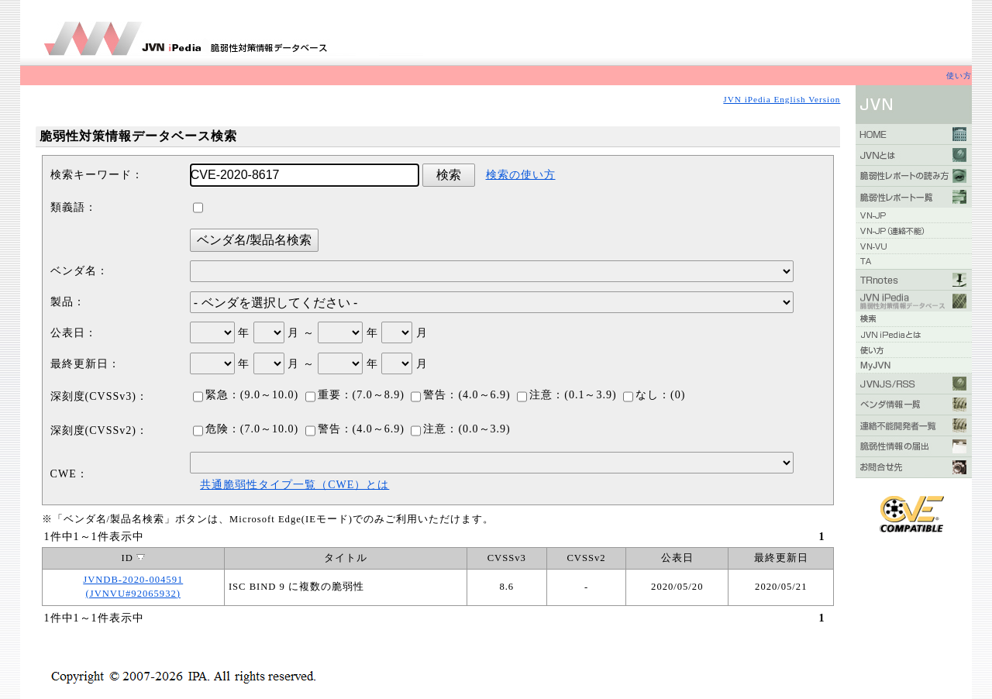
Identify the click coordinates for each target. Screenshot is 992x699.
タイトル (345, 558)
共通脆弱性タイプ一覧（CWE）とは (294, 485)
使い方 (959, 75)
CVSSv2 (586, 558)
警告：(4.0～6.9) (460, 395)
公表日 (677, 558)
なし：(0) (654, 395)
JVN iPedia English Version (781, 99)
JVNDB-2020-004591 (133, 579)
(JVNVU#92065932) (133, 593)
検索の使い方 (521, 175)
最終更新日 (781, 558)
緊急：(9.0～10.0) (245, 395)
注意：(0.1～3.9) (566, 395)
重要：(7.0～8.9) (355, 395)
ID (133, 558)
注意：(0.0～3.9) (460, 429)
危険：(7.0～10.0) (245, 429)
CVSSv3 (506, 558)
